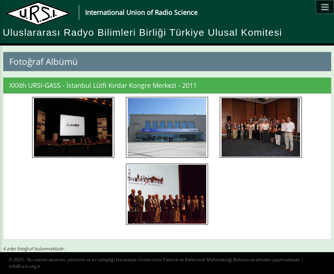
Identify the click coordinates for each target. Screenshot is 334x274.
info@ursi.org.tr (25, 266)
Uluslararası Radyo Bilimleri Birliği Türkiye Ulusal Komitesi (142, 32)
